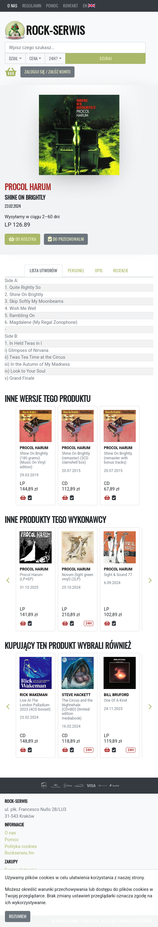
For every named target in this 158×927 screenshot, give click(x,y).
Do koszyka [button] (22, 239)
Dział (13, 58)
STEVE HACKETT (76, 695)
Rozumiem (17, 916)
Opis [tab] (99, 270)
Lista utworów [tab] (43, 270)
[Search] (75, 47)
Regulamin (31, 5)
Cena (33, 58)
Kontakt (70, 5)
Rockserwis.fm (19, 853)
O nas (12, 5)
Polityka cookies (21, 846)
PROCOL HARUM (34, 448)
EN (89, 5)
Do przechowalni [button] (66, 239)
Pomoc (52, 5)
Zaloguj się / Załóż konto (47, 72)
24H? (53, 58)
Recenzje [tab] (120, 270)
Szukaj (106, 58)
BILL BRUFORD (116, 695)
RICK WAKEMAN (34, 695)
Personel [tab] (76, 270)
